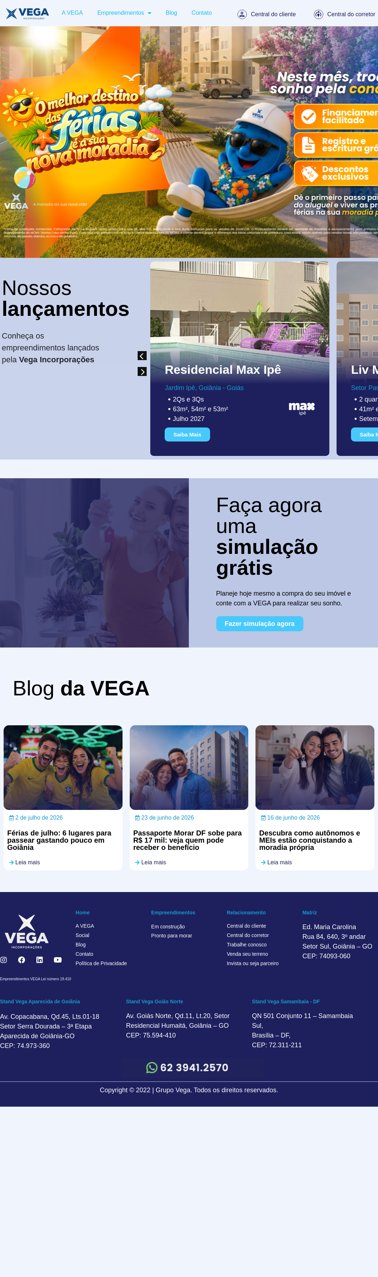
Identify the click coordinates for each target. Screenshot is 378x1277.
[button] (142, 355)
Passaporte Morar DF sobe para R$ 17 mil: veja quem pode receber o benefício (187, 840)
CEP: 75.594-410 (151, 1035)
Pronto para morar (171, 935)
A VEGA (72, 13)
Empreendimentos (124, 12)
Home (83, 912)
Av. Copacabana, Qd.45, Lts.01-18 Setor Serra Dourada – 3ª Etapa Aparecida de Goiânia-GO (49, 1026)
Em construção (168, 926)
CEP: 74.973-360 (25, 1045)
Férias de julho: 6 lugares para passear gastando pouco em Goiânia (59, 840)
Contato (202, 13)
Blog (171, 13)
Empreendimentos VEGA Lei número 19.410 (35, 979)
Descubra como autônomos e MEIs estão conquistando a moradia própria (309, 840)
